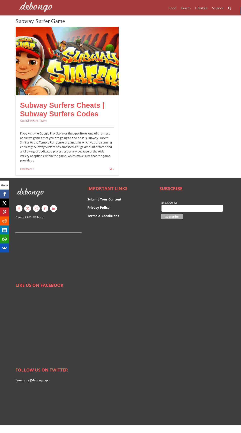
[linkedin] (53, 208)
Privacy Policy (98, 207)
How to (43, 120)
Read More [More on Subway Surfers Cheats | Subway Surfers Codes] (26, 168)
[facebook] (19, 208)
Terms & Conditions (103, 216)
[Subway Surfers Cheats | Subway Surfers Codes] (67, 61)
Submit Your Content (104, 199)
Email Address (169, 202)
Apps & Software (29, 120)
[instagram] (36, 208)
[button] (229, 7)
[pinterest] (45, 208)
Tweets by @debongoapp (32, 380)
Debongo (39, 217)
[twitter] (27, 208)
